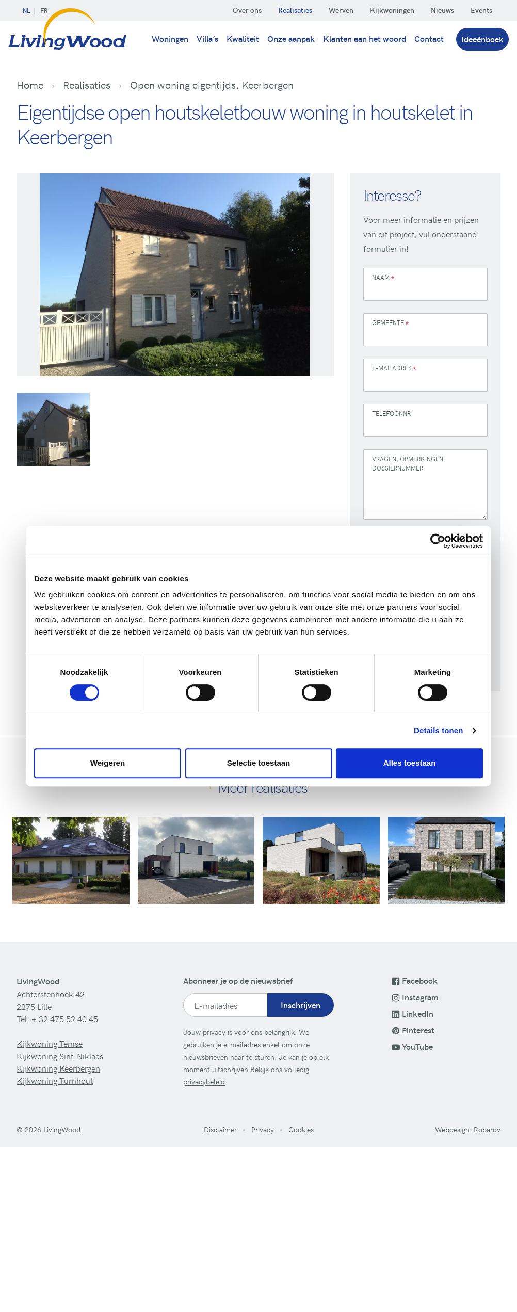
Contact (429, 38)
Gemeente (390, 323)
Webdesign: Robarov (467, 1130)
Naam (383, 278)
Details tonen (438, 730)
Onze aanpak (291, 38)
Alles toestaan (409, 762)
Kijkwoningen (392, 10)
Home (30, 84)
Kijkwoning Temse (50, 1043)
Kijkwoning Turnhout (55, 1080)
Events (481, 10)
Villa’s (207, 38)
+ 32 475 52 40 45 (64, 1018)
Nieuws (442, 10)
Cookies (301, 1130)
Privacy (262, 1130)
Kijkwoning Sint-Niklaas (60, 1055)
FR (43, 10)
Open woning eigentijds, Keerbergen (212, 84)
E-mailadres (394, 369)
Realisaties (295, 10)
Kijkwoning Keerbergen (58, 1068)
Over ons (247, 10)
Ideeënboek (482, 39)
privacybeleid (204, 1082)
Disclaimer (220, 1130)
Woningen (170, 38)
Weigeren (107, 762)
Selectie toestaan (258, 762)
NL (26, 10)
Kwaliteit (243, 38)
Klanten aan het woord (364, 38)
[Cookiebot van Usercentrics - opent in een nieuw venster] (438, 541)
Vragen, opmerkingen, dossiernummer (408, 463)
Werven (341, 10)
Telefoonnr (391, 413)
